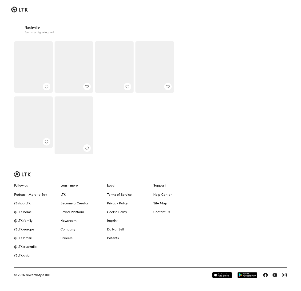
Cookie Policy (117, 212)
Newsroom (68, 220)
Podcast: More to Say (30, 194)
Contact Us (161, 212)
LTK (63, 194)
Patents (113, 238)
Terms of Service (119, 194)
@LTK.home (23, 212)
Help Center (162, 194)
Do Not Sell (115, 229)
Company (67, 229)
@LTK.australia (25, 247)
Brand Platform (72, 212)
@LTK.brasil (23, 238)
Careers (66, 238)
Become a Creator (74, 203)
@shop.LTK (22, 203)
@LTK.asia (22, 255)
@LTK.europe (24, 229)
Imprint (112, 220)
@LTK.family (23, 220)
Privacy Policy (117, 203)
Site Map (160, 203)
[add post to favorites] (46, 86)
